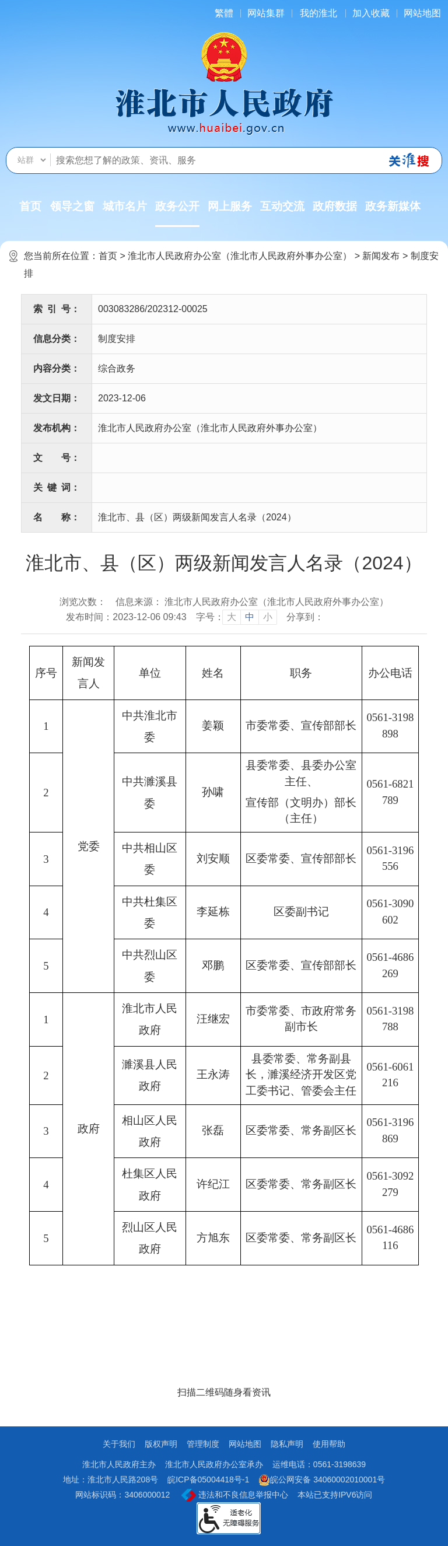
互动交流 (282, 206)
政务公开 (177, 213)
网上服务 (230, 206)
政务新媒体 (393, 206)
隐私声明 (287, 1444)
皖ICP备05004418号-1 (208, 1479)
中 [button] (249, 617)
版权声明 (161, 1444)
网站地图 (422, 13)
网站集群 (266, 13)
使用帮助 (329, 1444)
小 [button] (267, 617)
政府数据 (335, 206)
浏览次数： (83, 602)
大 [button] (231, 617)
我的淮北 (318, 13)
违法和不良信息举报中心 (234, 1495)
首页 (30, 206)
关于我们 (119, 1444)
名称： (56, 517)
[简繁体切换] (224, 13)
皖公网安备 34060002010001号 (321, 1480)
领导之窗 (72, 206)
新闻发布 (381, 256)
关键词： (56, 487)
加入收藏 (371, 13)
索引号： (56, 309)
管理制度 (203, 1444)
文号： (56, 458)
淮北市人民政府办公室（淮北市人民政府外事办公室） (240, 256)
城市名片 (125, 206)
